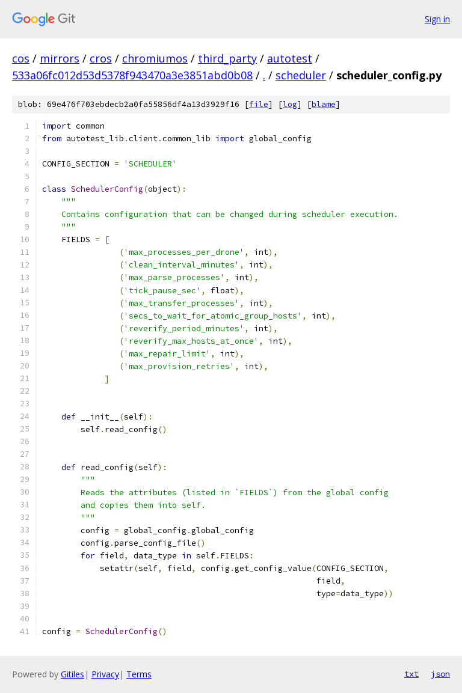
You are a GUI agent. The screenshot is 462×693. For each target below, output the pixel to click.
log (290, 104)
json (440, 673)
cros (101, 58)
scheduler (301, 75)
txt (411, 673)
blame (324, 104)
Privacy (105, 674)
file (258, 104)
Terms (139, 674)
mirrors (59, 58)
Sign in (437, 19)
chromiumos (155, 58)
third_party (227, 58)
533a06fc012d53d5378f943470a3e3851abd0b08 (132, 75)
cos (20, 58)
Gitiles (72, 674)
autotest (289, 58)
